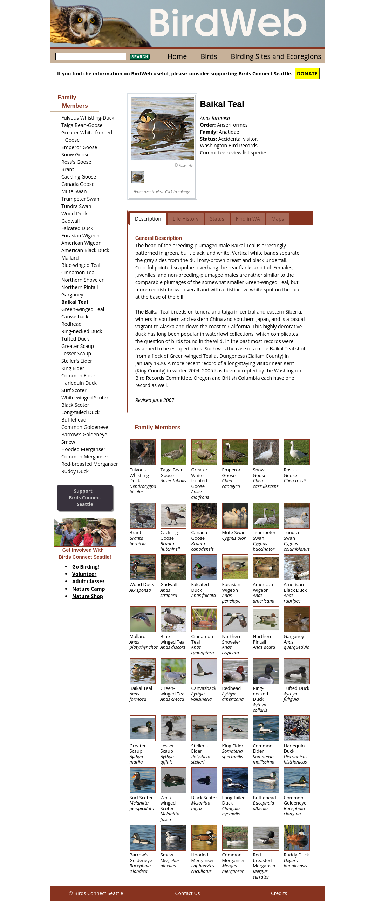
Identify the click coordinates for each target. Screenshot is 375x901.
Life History (186, 218)
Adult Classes (88, 581)
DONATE (307, 73)
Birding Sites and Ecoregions (276, 56)
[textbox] (90, 56)
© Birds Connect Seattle (96, 893)
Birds (208, 56)
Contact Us (187, 893)
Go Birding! (85, 566)
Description (148, 218)
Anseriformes (232, 124)
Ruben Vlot (186, 165)
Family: (209, 131)
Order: (208, 124)
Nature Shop (87, 596)
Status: (209, 138)
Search (140, 57)
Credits (279, 893)
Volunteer (84, 574)
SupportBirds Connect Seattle (85, 497)
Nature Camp (88, 588)
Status (217, 218)
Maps (278, 218)
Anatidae (229, 131)
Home (177, 56)
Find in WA (248, 218)
